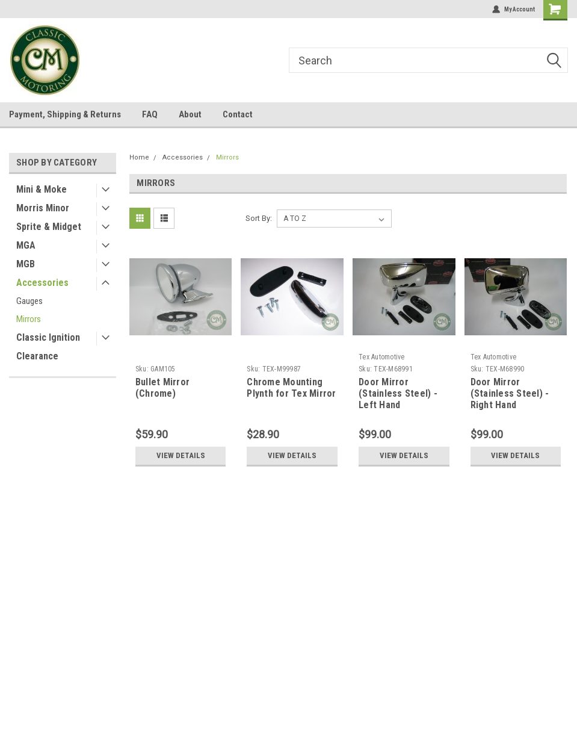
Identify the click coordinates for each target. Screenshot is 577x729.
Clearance (37, 356)
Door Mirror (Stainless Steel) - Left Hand (398, 393)
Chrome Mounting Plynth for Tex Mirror (291, 387)
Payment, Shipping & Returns (65, 114)
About (190, 114)
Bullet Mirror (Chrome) (162, 387)
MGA (25, 245)
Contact (238, 114)
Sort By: (258, 218)
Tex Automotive (382, 357)
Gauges (29, 301)
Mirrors (28, 319)
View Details (180, 455)
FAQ (150, 114)
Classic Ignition (48, 337)
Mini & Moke (41, 189)
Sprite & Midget (48, 226)
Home (139, 157)
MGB (25, 264)
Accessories (42, 282)
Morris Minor (42, 208)
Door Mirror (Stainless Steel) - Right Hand (510, 393)
